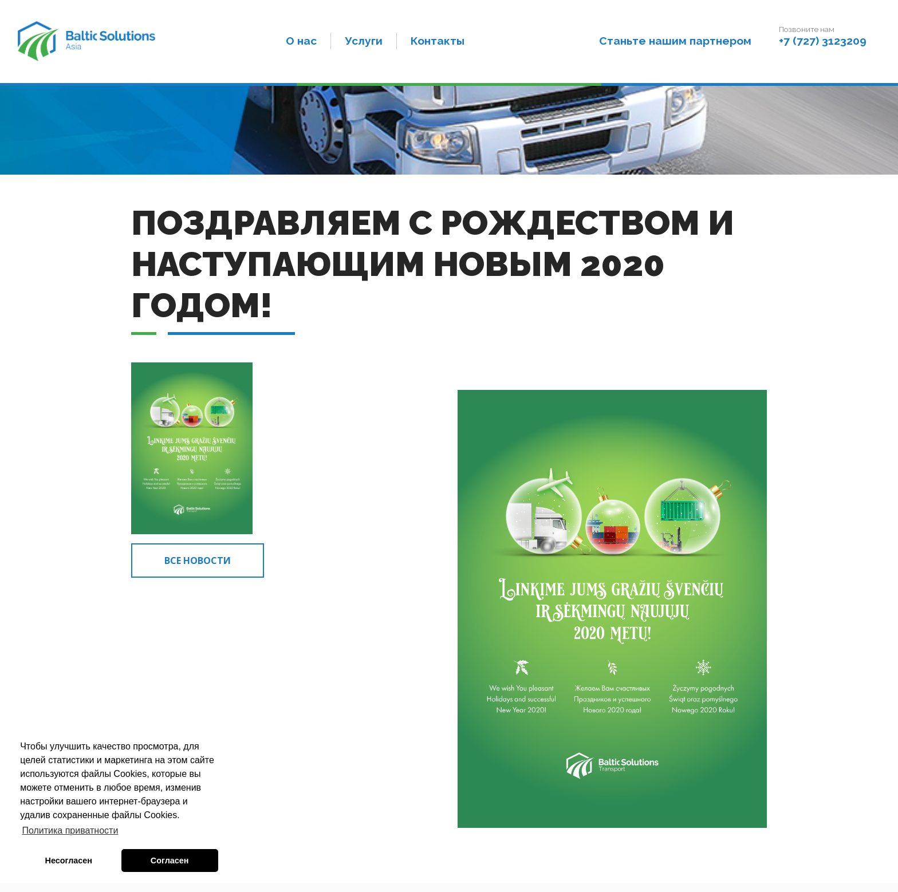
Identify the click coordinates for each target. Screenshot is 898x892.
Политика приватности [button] (70, 830)
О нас (301, 40)
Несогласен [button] (68, 860)
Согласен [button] (170, 860)
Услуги (364, 40)
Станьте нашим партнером (675, 40)
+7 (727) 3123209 (823, 40)
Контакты (437, 40)
